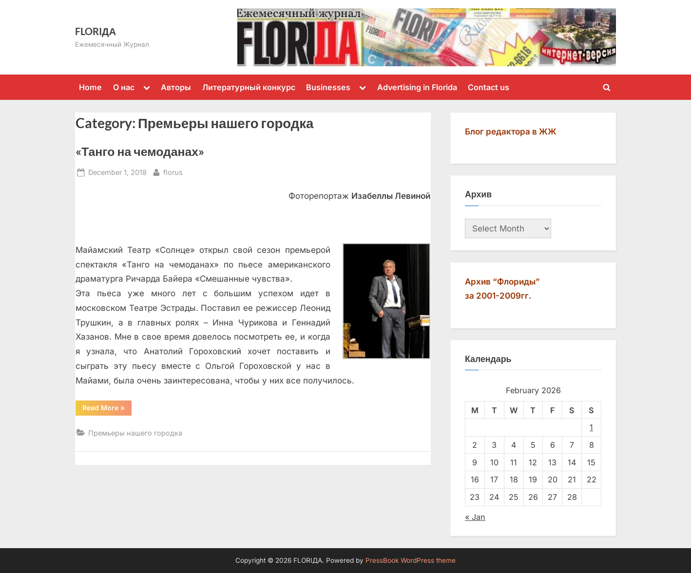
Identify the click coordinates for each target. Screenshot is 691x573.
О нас (123, 87)
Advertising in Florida (417, 87)
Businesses (328, 87)
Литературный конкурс (248, 87)
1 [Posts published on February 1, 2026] (591, 427)
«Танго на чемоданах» (140, 151)
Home (90, 87)
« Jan (475, 517)
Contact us (488, 87)
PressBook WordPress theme (410, 560)
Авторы (176, 87)
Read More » (107, 409)
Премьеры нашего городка (135, 433)
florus (173, 171)
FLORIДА (95, 31)
